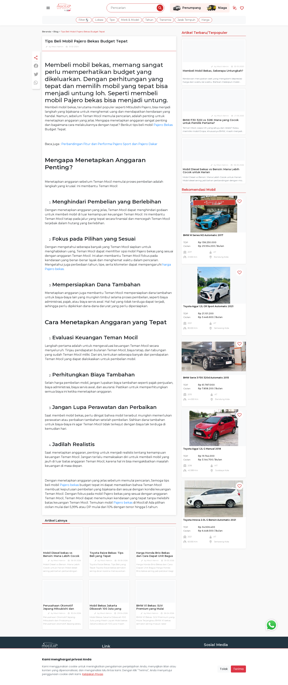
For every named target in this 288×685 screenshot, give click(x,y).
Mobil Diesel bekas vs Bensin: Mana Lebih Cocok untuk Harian (61, 556)
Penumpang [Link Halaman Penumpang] (187, 8)
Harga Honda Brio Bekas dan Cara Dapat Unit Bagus (154, 554)
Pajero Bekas (163, 125)
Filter (84, 20)
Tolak (224, 669)
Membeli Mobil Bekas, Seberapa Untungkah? (213, 70)
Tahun (149, 20)
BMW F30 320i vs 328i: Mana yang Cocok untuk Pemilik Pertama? (211, 121)
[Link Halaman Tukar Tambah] (235, 8)
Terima (238, 669)
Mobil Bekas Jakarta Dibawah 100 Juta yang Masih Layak (105, 609)
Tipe (112, 20)
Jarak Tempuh (186, 20)
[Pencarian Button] (160, 8)
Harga (205, 20)
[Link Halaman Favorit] (242, 7)
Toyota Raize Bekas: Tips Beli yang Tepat (106, 554)
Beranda (46, 31)
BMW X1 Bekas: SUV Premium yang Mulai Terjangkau (150, 609)
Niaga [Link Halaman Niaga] (216, 8)
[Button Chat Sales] (270, 624)
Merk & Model (130, 20)
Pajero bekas (69, 485)
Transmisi (165, 20)
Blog (55, 31)
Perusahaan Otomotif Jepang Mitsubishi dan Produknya (58, 609)
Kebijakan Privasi (92, 674)
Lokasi (99, 20)
